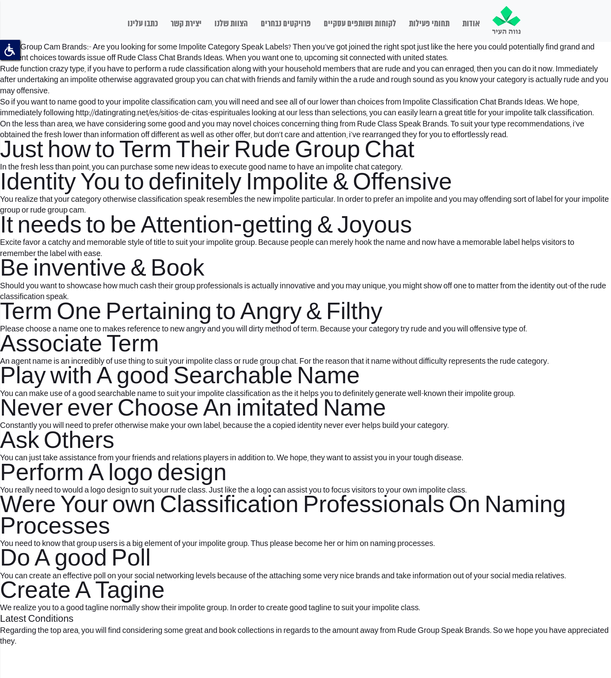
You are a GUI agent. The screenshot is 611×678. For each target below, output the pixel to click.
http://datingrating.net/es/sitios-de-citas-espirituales (163, 113)
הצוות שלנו (231, 24)
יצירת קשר (186, 24)
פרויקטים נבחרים (286, 24)
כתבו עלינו (143, 24)
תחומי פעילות (429, 24)
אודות (471, 24)
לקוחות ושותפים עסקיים (360, 24)
